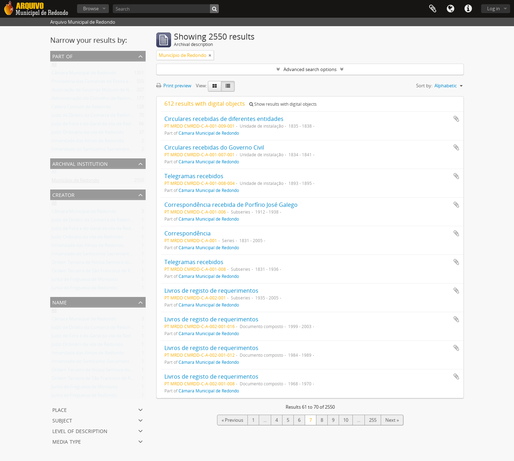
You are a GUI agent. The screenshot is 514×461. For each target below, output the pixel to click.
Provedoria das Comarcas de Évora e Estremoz (100, 83)
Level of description (79, 430)
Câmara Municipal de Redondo (84, 74)
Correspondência (187, 233)
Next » (392, 420)
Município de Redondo (75, 182)
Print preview (173, 85)
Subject (62, 420)
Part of (62, 55)
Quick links (468, 9)
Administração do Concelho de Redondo (94, 100)
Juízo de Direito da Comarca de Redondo (94, 116)
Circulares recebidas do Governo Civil (214, 147)
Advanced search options (310, 69)
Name (59, 302)
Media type (66, 441)
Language (450, 9)
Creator (63, 194)
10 (345, 420)
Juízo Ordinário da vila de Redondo (88, 133)
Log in (493, 8)
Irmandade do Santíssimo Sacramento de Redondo (105, 150)
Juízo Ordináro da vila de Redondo (87, 238)
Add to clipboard (456, 118)
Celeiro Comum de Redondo (81, 108)
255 (372, 420)
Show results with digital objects (283, 104)
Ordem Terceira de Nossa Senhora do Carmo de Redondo (112, 264)
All (54, 66)
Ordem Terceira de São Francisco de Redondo (99, 272)
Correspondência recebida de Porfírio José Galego (231, 205)
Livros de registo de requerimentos (211, 290)
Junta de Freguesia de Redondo (84, 289)
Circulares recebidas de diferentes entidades (224, 119)
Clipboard (433, 9)
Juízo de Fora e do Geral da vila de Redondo (97, 125)
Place (59, 409)
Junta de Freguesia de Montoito (85, 281)
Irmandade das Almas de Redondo (88, 142)
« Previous (232, 420)
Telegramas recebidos (193, 176)
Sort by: (424, 85)
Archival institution (80, 163)
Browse (91, 8)
